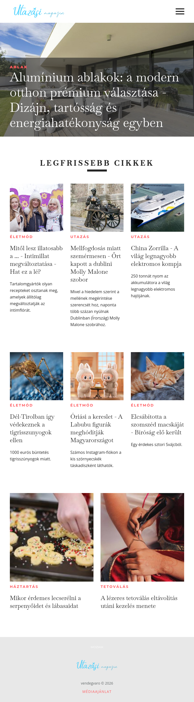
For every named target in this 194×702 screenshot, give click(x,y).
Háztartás (24, 586)
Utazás (80, 237)
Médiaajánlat (97, 691)
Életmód (21, 237)
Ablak (19, 67)
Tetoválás (115, 586)
